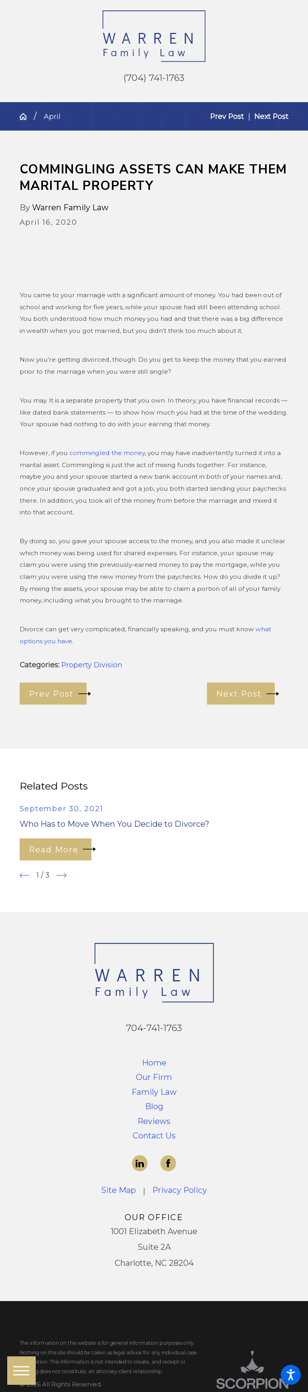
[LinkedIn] (140, 1163)
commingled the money (107, 453)
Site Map (118, 1190)
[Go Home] (27, 116)
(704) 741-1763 (154, 77)
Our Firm (154, 1077)
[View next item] (62, 875)
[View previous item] (25, 875)
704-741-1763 (154, 1027)
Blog (154, 1106)
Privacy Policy (179, 1190)
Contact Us (154, 1135)
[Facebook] (168, 1163)
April (52, 116)
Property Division (91, 665)
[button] (291, 1375)
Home (154, 1063)
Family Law (154, 1092)
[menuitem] (154, 1063)
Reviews (154, 1121)
